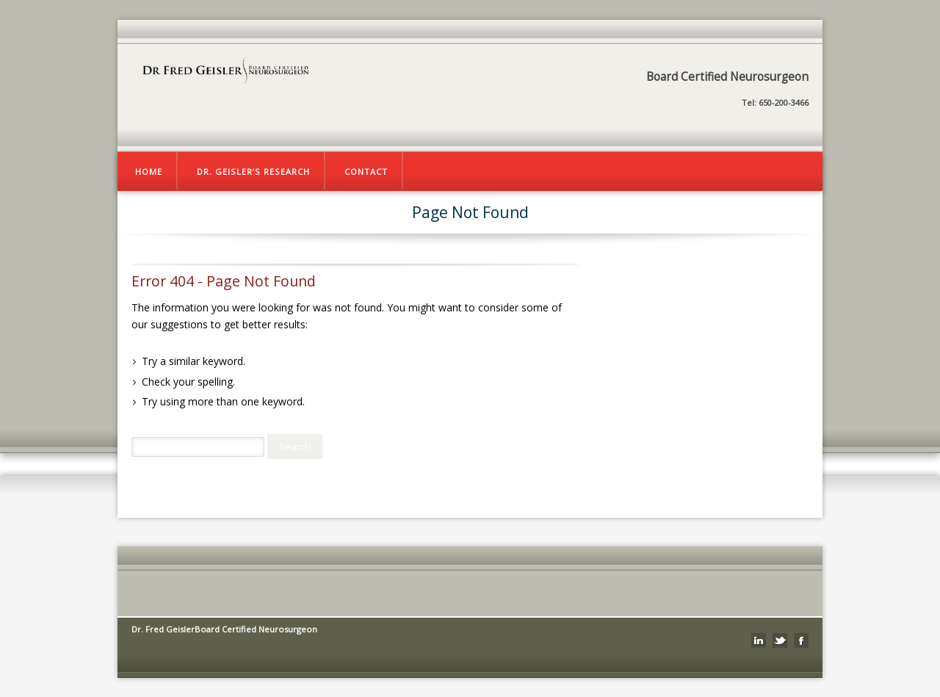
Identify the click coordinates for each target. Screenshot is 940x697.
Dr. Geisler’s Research (253, 171)
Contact (366, 171)
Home (148, 171)
